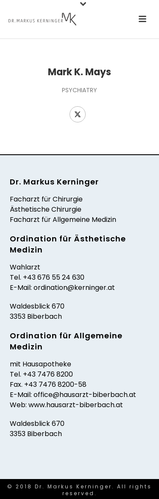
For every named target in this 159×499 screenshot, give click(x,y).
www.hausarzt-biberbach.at (75, 405)
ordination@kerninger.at (74, 287)
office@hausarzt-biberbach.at (84, 395)
